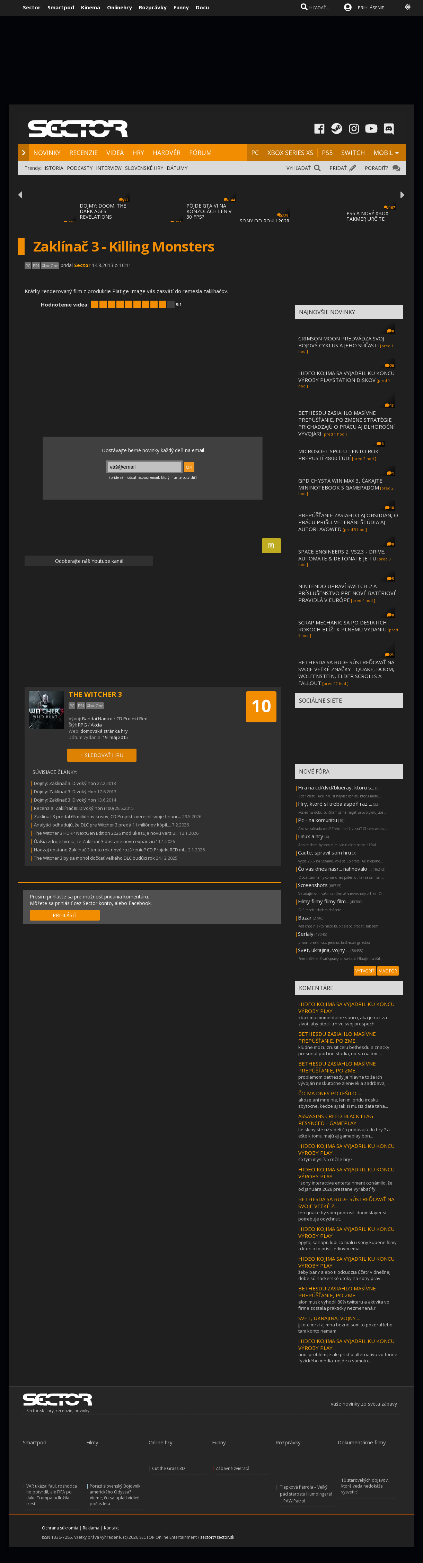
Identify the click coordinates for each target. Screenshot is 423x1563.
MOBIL (383, 152)
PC (255, 152)
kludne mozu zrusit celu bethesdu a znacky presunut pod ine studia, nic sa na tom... (343, 1050)
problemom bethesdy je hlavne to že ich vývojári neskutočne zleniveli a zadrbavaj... (343, 1080)
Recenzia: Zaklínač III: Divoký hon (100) (74, 808)
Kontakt (111, 1528)
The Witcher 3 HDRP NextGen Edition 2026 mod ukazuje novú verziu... (106, 833)
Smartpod (60, 7)
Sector (32, 7)
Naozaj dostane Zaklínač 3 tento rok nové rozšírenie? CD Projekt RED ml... (110, 850)
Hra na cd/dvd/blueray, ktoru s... (336, 787)
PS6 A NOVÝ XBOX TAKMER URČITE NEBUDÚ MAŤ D (367, 219)
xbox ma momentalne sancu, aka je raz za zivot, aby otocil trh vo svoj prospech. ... (342, 1020)
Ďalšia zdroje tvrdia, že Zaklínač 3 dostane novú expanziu (94, 841)
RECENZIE (83, 152)
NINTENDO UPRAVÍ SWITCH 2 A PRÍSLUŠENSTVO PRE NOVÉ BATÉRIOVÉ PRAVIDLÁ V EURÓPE (347, 593)
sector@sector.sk (217, 1537)
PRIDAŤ (338, 168)
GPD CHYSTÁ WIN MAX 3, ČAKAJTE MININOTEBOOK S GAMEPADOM (340, 484)
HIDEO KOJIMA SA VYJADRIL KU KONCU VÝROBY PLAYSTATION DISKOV (346, 376)
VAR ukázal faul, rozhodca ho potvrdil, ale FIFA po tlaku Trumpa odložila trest (51, 1495)
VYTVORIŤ (364, 971)
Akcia (96, 725)
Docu (202, 7)
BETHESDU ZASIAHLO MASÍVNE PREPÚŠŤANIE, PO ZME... (337, 1037)
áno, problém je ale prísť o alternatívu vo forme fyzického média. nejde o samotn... (347, 1357)
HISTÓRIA (52, 168)
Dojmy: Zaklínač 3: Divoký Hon (65, 791)
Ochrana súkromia (60, 1528)
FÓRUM (200, 152)
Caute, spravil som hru (324, 852)
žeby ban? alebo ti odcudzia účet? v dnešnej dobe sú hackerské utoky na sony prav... (344, 1275)
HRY (138, 152)
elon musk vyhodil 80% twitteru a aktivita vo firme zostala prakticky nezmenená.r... (343, 1305)
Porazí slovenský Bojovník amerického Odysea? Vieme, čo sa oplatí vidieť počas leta (115, 1495)
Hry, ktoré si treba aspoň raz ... (335, 803)
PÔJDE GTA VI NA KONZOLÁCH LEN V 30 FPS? (208, 211)
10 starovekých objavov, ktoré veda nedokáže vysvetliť (365, 1486)
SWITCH (353, 152)
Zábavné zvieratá (232, 1468)
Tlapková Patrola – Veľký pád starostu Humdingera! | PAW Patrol (306, 1494)
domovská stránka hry (104, 731)
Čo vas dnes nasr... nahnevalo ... (335, 868)
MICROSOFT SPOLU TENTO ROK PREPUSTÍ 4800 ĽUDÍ (338, 454)
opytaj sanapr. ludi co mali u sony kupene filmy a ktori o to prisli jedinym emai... (347, 1245)
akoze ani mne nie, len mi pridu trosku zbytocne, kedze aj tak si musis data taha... (343, 1103)
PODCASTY (79, 168)
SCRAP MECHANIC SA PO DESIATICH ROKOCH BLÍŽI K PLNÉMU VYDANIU (342, 626)
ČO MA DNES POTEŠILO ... (329, 1093)
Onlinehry (119, 7)
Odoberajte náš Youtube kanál (88, 561)
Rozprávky (153, 7)
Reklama (91, 1528)
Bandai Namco (97, 718)
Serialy (306, 933)
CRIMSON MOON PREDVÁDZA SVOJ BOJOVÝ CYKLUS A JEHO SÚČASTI (341, 342)
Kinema (90, 7)
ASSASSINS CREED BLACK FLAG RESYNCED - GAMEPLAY (335, 1119)
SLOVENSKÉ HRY (144, 168)
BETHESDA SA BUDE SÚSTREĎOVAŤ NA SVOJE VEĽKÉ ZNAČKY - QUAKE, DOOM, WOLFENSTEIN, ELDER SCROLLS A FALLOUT (346, 672)
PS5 (327, 152)
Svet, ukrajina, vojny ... (324, 950)
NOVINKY (47, 152)
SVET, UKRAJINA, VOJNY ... (329, 1318)
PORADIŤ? (376, 168)
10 (261, 705)
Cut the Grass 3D (168, 1468)
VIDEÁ (115, 152)
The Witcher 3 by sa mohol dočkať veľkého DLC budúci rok (94, 858)
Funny (181, 7)
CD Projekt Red (132, 718)
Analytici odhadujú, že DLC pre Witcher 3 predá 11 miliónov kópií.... (102, 825)
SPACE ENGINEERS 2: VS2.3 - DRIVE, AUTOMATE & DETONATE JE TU (342, 555)
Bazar (305, 917)
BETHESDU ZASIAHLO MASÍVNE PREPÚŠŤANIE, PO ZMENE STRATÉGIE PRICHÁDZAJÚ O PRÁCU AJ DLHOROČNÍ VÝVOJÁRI (346, 423)
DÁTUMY (177, 168)
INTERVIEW (109, 168)
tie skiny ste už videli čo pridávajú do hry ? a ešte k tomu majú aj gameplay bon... (344, 1132)
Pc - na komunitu (317, 819)
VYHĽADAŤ (299, 168)
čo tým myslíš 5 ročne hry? (325, 1159)
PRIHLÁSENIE (371, 7)
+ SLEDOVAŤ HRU (101, 754)
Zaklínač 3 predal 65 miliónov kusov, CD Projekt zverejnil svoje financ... (107, 816)
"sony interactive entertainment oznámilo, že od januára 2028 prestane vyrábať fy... (345, 1186)
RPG (82, 725)
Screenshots (313, 884)
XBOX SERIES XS (290, 152)
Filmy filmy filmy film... (323, 901)
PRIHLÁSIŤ (65, 915)
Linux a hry (311, 836)
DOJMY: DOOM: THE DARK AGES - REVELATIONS (103, 211)
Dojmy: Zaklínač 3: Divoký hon (65, 783)
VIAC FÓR (388, 971)
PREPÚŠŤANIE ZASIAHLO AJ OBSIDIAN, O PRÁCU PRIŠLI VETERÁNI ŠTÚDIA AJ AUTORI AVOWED (348, 522)
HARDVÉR (166, 152)
